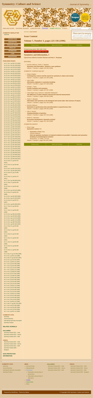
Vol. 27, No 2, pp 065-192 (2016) (12, 140)
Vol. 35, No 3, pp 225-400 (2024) (12, 75)
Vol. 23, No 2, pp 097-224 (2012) (12, 168)
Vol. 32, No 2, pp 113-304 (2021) (12, 101)
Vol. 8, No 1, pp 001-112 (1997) (12, 261)
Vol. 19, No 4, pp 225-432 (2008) (12, 190)
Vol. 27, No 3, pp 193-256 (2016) (12, 138)
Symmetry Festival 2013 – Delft (12, 336)
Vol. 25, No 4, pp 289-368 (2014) (12, 152)
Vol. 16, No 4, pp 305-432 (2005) (12, 214)
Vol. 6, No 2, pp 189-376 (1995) (12, 275)
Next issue (79, 45)
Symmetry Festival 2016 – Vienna (12, 334)
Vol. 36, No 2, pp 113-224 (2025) (12, 69)
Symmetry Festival (8, 322)
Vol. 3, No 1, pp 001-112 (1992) (12, 301)
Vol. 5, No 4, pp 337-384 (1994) (12, 279)
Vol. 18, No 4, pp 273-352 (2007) (12, 198)
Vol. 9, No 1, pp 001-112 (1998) (12, 255)
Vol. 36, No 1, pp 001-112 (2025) (12, 71)
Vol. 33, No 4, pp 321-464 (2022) (12, 89)
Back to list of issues (57, 45)
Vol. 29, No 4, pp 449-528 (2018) (12, 121)
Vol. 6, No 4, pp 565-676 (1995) (12, 271)
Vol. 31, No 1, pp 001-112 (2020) (12, 111)
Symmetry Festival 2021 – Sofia (12, 332)
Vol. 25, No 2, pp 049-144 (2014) (12, 156)
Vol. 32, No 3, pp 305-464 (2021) (12, 99)
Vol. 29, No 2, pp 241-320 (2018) (12, 125)
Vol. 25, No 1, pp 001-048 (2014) (12, 158)
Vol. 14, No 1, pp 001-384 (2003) (12, 224)
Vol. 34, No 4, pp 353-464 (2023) (12, 81)
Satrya (27, 392)
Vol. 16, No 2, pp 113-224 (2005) (12, 218)
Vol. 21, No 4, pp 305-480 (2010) (12, 180)
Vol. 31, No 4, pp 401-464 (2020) (12, 105)
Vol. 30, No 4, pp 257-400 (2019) (12, 113)
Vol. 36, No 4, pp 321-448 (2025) (12, 65)
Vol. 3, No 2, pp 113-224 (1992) (12, 299)
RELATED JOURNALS (10, 326)
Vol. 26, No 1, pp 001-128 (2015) (12, 150)
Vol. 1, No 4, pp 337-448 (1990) (12, 305)
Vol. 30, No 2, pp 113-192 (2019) (12, 117)
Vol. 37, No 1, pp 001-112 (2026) (12, 63)
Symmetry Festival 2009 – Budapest (80, 372)
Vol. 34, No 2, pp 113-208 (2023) (12, 85)
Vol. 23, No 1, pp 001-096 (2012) (12, 170)
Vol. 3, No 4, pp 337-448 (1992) (12, 295)
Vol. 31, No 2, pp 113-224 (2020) (12, 109)
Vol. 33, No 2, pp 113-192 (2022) (12, 93)
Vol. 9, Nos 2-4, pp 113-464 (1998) (12, 253)
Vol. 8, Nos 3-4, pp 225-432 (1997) (12, 257)
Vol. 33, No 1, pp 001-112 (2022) (12, 95)
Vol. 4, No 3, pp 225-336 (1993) (12, 289)
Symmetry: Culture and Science (21, 3)
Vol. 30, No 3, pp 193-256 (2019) (12, 115)
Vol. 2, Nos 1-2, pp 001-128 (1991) (12, 303)
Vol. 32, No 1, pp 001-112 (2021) (12, 103)
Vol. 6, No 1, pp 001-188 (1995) (12, 277)
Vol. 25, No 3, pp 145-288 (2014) (12, 154)
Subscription (35, 28)
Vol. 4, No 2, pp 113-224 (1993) (12, 291)
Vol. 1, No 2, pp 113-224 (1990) (12, 309)
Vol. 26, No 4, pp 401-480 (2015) (12, 144)
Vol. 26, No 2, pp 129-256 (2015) (12, 148)
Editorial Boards (22, 28)
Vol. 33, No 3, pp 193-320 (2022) (12, 91)
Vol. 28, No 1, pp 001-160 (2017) (12, 135)
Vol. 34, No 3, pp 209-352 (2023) (12, 83)
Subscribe (6, 34)
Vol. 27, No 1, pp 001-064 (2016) (12, 142)
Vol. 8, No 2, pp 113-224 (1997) (12, 259)
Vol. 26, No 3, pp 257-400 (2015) (12, 146)
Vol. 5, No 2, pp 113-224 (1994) (12, 283)
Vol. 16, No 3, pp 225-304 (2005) (12, 216)
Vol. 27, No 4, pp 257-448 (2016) (12, 136)
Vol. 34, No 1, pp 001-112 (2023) (12, 87)
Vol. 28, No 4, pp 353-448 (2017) (12, 129)
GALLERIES (7, 330)
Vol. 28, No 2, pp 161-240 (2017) (12, 133)
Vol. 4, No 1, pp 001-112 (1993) (12, 293)
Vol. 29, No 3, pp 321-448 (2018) (12, 123)
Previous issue (35, 45)
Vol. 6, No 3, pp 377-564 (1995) (12, 273)
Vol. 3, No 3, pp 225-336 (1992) (12, 297)
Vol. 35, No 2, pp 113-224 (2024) (12, 77)
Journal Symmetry (8, 318)
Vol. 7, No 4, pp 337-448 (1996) (12, 263)
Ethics (64, 28)
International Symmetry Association (13, 320)
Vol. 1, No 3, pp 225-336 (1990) (12, 307)
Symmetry (6, 316)
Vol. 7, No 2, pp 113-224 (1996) (12, 267)
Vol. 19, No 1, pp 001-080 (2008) (12, 196)
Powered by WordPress (11, 392)
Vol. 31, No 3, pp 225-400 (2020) (12, 107)
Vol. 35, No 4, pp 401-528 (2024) (12, 73)
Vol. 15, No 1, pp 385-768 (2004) (12, 222)
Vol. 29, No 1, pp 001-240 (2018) (12, 127)
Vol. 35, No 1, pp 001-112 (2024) (12, 79)
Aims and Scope (8, 28)
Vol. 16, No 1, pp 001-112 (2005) (12, 220)
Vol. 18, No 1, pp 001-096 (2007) (12, 204)
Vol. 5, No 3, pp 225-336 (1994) (12, 281)
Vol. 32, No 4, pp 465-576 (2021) (12, 97)
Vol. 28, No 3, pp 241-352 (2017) (12, 131)
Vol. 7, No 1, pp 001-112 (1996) (12, 269)
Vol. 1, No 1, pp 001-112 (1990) (12, 311)
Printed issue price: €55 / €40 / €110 (35, 49)
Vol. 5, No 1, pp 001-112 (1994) (12, 285)
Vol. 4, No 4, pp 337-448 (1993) (12, 287)
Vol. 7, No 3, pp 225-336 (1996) (12, 265)
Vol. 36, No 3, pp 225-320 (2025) (12, 67)
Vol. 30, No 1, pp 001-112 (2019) (12, 119)
